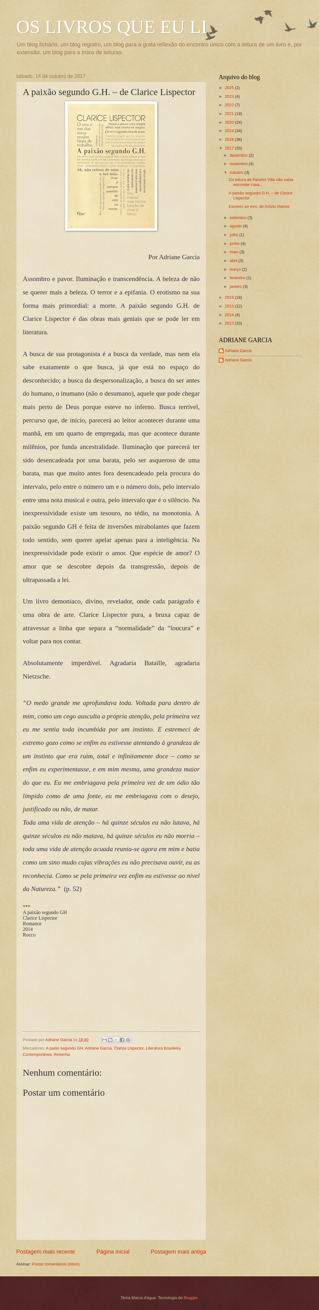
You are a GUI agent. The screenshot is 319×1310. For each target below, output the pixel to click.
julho (234, 234)
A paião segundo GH (64, 1048)
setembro (238, 217)
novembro (239, 163)
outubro (237, 172)
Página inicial (112, 1252)
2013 (230, 323)
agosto (236, 226)
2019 (230, 130)
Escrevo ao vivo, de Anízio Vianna (259, 206)
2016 (230, 297)
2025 (230, 87)
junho (235, 243)
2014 (230, 314)
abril (234, 260)
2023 (230, 96)
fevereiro (238, 277)
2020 (230, 122)
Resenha (62, 1054)
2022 (230, 104)
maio (234, 252)
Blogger (191, 1297)
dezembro (239, 155)
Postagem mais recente (45, 1252)
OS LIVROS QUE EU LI (111, 27)
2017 (230, 148)
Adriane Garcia (98, 1048)
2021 (230, 113)
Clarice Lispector (129, 1048)
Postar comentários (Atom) (55, 1264)
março (236, 269)
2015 (230, 306)
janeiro (236, 286)
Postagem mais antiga (178, 1252)
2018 (230, 139)
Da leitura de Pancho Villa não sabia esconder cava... (261, 182)
